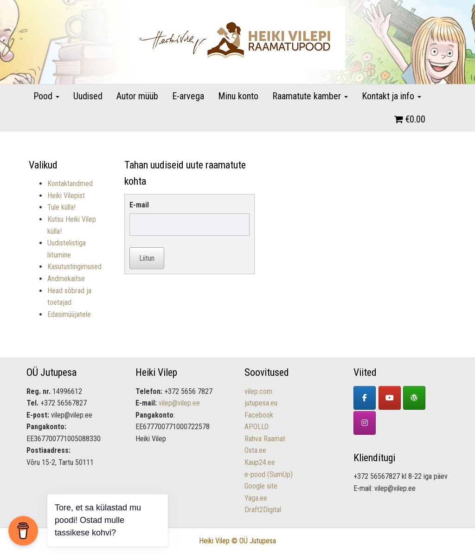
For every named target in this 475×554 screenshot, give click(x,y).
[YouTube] (390, 398)
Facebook (258, 415)
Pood (46, 96)
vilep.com (258, 391)
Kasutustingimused (74, 266)
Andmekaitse (66, 278)
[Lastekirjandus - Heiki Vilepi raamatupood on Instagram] (364, 423)
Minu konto (238, 96)
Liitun (146, 258)
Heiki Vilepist (66, 195)
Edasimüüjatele (69, 314)
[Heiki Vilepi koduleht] (414, 398)
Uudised (88, 96)
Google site (260, 486)
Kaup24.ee (259, 462)
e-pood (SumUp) (268, 474)
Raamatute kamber (310, 96)
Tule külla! (61, 207)
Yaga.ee (255, 498)
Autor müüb (137, 96)
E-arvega (188, 96)
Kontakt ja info (391, 96)
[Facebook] (364, 398)
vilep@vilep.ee (179, 403)
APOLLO (256, 426)
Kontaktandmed (70, 183)
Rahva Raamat (264, 438)
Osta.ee (255, 450)
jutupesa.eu (260, 403)
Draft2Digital (262, 509)
